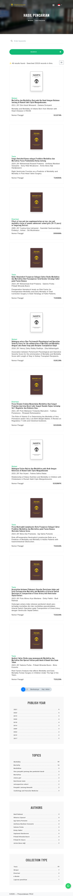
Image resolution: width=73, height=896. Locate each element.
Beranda (30, 20)
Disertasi (17, 873)
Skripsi (16, 870)
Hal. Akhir (46, 689)
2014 (15, 725)
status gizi (17, 778)
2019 (15, 735)
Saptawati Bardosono (21, 833)
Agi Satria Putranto (20, 821)
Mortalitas (17, 774)
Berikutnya (34, 689)
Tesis (16, 866)
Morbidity (17, 762)
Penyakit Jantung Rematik (23, 787)
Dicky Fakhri (18, 830)
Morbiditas (17, 768)
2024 (15, 732)
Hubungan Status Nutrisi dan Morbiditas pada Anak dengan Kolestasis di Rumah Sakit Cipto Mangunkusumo (34, 469)
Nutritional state (19, 781)
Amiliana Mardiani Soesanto (24, 824)
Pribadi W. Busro (20, 840)
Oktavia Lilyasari (20, 817)
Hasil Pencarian (40, 20)
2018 (15, 722)
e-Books (17, 876)
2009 (15, 729)
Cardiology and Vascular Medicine (26, 791)
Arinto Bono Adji (20, 843)
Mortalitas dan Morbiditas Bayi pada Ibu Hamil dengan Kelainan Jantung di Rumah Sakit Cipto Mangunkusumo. (36, 101)
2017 (15, 738)
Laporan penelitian (20, 879)
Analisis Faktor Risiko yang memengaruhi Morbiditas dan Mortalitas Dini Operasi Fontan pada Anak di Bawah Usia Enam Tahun (35, 660)
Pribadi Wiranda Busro (22, 837)
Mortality (17, 765)
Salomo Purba (19, 827)
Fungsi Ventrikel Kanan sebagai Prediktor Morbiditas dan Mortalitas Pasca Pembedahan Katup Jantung (33, 159)
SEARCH (33, 53)
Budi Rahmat (18, 814)
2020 (15, 719)
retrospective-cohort (21, 784)
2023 (15, 713)
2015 (15, 716)
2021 (15, 709)
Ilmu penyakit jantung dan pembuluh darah (29, 771)
